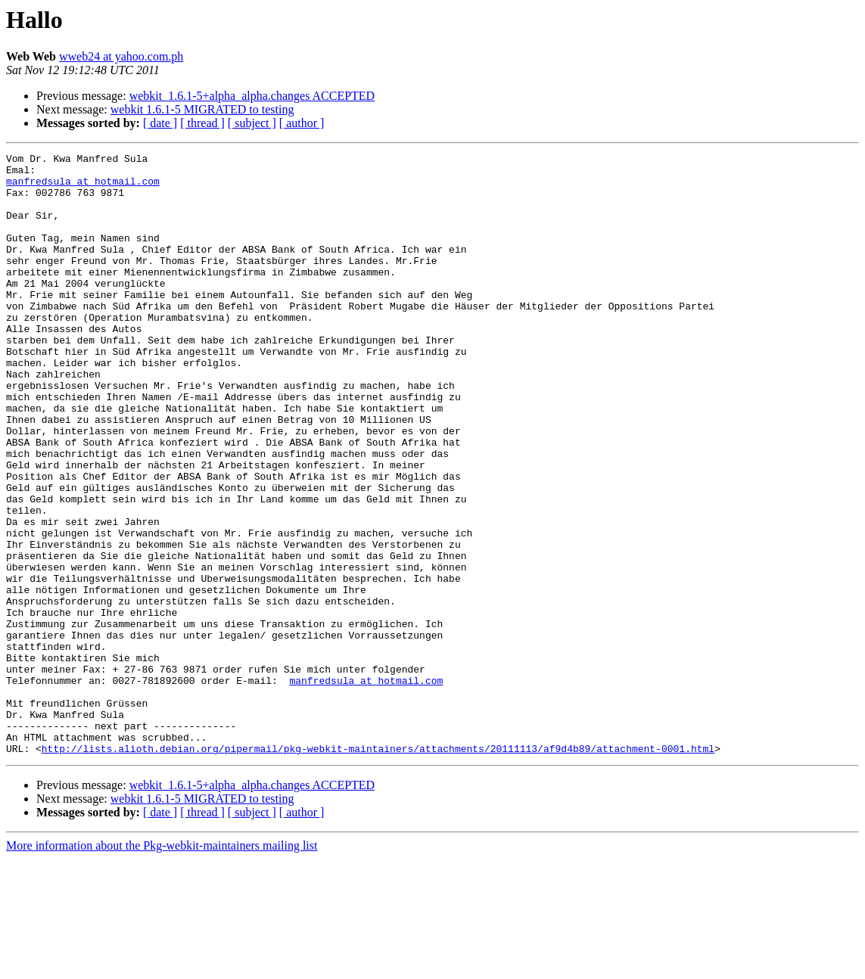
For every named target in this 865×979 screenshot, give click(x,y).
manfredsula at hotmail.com (83, 187)
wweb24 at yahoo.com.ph (121, 56)
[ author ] (302, 123)
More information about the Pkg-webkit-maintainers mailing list (161, 965)
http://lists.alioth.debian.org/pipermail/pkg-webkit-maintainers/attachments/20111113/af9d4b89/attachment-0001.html (378, 868)
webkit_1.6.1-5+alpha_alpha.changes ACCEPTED (252, 95)
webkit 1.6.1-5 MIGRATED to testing (202, 109)
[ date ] (160, 123)
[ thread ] (202, 123)
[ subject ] (252, 123)
